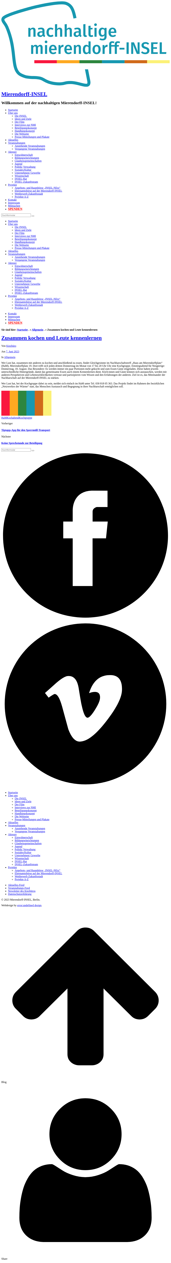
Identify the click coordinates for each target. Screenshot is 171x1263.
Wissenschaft (22, 175)
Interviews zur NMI (25, 124)
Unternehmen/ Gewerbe (27, 172)
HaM (4, 417)
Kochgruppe (25, 417)
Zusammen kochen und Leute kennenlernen (51, 338)
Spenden (15, 209)
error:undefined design (29, 905)
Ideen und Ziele (23, 118)
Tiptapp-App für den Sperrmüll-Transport (25, 430)
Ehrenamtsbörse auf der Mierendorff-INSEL (38, 190)
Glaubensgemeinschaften (28, 160)
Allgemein (37, 329)
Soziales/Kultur (23, 169)
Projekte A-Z (22, 196)
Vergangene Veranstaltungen (30, 148)
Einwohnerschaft (24, 154)
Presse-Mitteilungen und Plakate (32, 136)
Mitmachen (14, 205)
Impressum (14, 202)
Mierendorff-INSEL (24, 94)
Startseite (13, 109)
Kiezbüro (11, 345)
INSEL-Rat (21, 178)
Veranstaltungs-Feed (19, 888)
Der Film (19, 121)
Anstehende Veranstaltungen (30, 145)
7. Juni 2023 (12, 351)
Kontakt (12, 199)
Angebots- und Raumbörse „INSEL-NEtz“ (37, 187)
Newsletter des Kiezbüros (21, 891)
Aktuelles (13, 139)
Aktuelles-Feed (16, 885)
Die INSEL (21, 115)
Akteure (12, 151)
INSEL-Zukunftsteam (26, 181)
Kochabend (13, 417)
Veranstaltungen (16, 142)
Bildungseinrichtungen (27, 157)
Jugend (18, 163)
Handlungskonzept (25, 130)
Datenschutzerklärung (19, 894)
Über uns (13, 112)
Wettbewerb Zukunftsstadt (29, 193)
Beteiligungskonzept (26, 127)
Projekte (12, 184)
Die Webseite (22, 133)
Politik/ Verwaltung (25, 166)
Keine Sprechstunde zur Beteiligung (21, 443)
